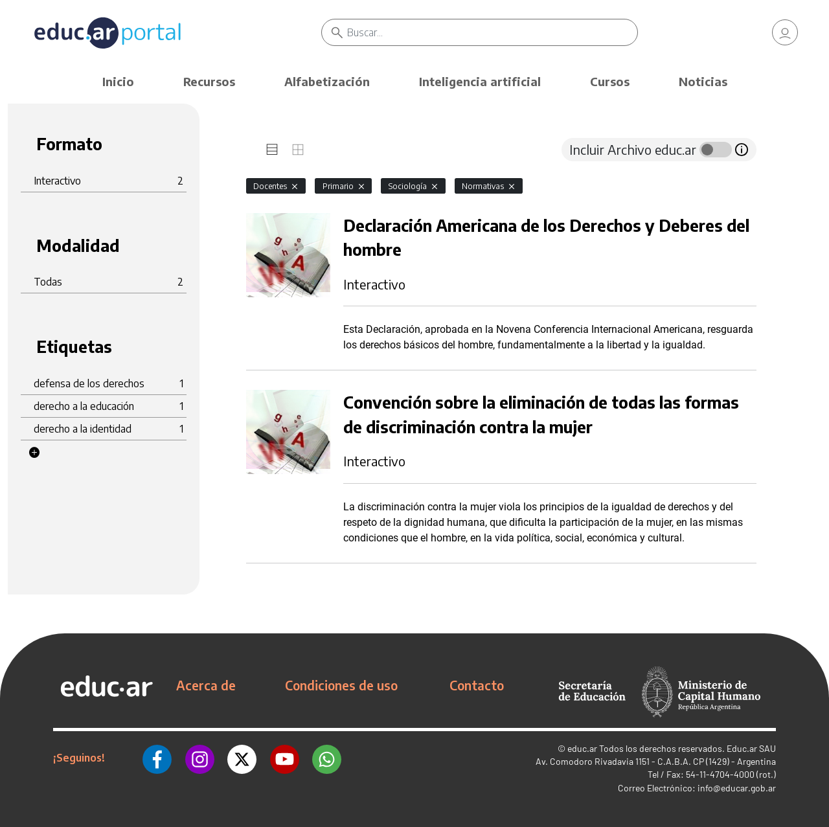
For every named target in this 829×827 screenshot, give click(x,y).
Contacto (476, 685)
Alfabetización (327, 81)
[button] (34, 452)
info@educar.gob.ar (737, 787)
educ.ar (582, 748)
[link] (785, 32)
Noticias (703, 81)
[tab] (272, 149)
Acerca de (206, 685)
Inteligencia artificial (480, 81)
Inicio (118, 81)
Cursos (610, 81)
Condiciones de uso (341, 685)
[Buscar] (492, 32)
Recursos (209, 81)
